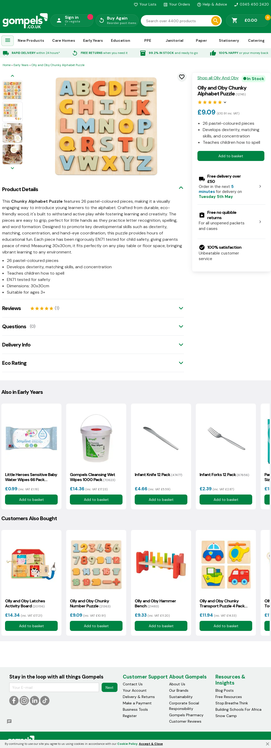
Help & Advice (212, 4)
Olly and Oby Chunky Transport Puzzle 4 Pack (222, 603)
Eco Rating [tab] (14, 362)
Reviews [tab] (11, 308)
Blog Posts (224, 690)
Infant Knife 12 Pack (158, 474)
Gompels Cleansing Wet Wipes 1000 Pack (92, 477)
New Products (31, 40)
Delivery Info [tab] (16, 344)
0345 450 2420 (251, 4)
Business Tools (135, 709)
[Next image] (12, 168)
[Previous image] (12, 76)
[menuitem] (7, 41)
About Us (177, 684)
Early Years (93, 40)
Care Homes (63, 40)
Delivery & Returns (139, 696)
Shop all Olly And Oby (218, 78)
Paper (201, 40)
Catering (256, 40)
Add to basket (230, 156)
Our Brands (178, 690)
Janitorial (174, 40)
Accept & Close (151, 744)
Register (130, 715)
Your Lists (145, 4)
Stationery (229, 40)
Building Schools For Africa (238, 709)
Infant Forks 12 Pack (224, 474)
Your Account (135, 690)
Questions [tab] (14, 326)
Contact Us (133, 684)
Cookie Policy (127, 744)
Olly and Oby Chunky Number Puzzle (90, 603)
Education (120, 40)
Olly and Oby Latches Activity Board (25, 603)
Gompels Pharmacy (186, 715)
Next (110, 687)
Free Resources (228, 696)
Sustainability (181, 696)
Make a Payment (137, 703)
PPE (147, 40)
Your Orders (176, 4)
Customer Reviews (185, 721)
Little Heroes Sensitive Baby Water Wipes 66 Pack (31, 477)
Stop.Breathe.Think (231, 703)
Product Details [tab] (20, 189)
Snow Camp (226, 715)
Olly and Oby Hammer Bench (155, 603)
